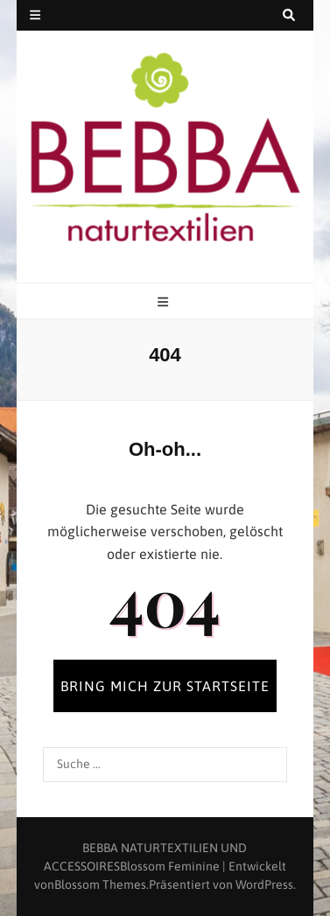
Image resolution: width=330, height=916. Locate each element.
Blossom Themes (100, 885)
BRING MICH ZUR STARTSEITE (165, 686)
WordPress (264, 885)
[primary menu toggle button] (165, 302)
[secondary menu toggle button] (35, 15)
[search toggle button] (289, 15)
